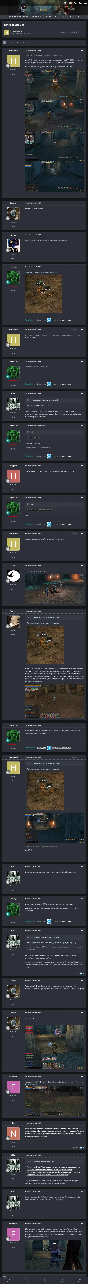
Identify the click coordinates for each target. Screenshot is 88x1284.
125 (13, 258)
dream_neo (14, 267)
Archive (28, 34)
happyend (13, 466)
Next (12, 43)
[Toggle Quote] (28, 400)
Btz (77, 973)
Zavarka (13, 203)
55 (13, 226)
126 (13, 635)
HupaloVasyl (17, 31)
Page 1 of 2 (26, 43)
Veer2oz (13, 611)
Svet (13, 566)
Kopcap (13, 235)
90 (13, 417)
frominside (13, 1077)
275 (13, 589)
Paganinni (75, 1148)
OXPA (13, 393)
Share (63, 32)
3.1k (13, 290)
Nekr (13, 1123)
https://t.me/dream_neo (61, 320)
